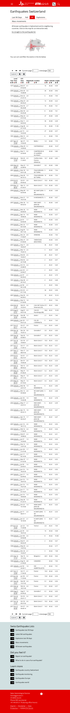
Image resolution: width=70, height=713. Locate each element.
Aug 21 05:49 (16, 592)
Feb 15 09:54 (16, 367)
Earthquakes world (22, 682)
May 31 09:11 (16, 377)
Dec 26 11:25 (16, 331)
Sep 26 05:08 (16, 336)
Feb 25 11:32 (16, 306)
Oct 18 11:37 (16, 602)
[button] (12, 4)
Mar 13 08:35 (16, 186)
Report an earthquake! (24, 656)
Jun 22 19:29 (16, 527)
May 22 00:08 (16, 166)
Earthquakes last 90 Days (25, 630)
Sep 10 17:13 (16, 557)
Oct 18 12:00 (16, 341)
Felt (26, 17)
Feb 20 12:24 (16, 159)
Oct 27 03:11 (16, 326)
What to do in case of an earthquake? (29, 660)
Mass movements (19, 21)
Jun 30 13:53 (16, 577)
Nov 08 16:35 (16, 316)
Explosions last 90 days (24, 638)
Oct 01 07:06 (16, 181)
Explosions (40, 17)
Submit (13, 74)
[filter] (12, 83)
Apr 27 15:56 (16, 142)
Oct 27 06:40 (16, 607)
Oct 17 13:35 (16, 347)
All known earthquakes (24, 646)
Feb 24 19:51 (16, 587)
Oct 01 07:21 (16, 357)
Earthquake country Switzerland (27, 670)
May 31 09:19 (16, 382)
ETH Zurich (29, 708)
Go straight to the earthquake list (24, 32)
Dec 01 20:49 (16, 362)
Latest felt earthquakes (24, 634)
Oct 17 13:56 (16, 572)
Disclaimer (22, 706)
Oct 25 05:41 (16, 597)
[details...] (17, 86)
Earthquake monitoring (24, 674)
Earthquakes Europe (23, 678)
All (32, 17)
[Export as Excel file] (19, 74)
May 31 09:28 (16, 372)
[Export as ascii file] (24, 74)
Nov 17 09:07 (16, 351)
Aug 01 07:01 (16, 311)
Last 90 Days (17, 17)
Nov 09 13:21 (16, 582)
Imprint (13, 706)
